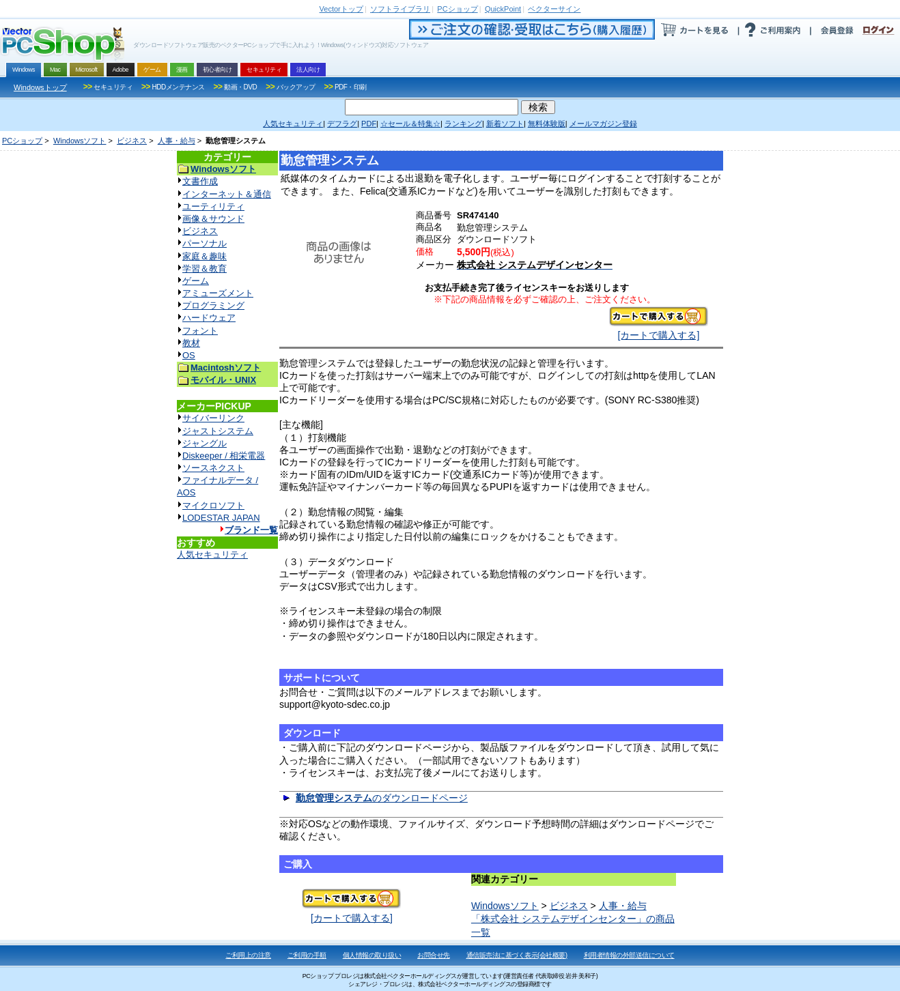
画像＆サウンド (213, 219)
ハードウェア (209, 318)
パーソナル (204, 243)
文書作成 (200, 181)
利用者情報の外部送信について (629, 955)
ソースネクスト (213, 468)
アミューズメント (217, 293)
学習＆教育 (204, 268)
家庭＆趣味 (204, 256)
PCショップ (22, 141)
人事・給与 (176, 141)
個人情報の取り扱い (372, 955)
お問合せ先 (433, 955)
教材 (191, 343)
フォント (200, 331)
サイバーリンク (213, 418)
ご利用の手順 (306, 955)
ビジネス (132, 141)
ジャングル (204, 443)
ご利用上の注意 (248, 955)
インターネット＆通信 (226, 194)
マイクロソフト (213, 505)
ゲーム (195, 281)
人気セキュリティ (212, 554)
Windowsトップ (40, 87)
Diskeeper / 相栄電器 (223, 455)
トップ (341, 9)
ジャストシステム (217, 431)
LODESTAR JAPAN (221, 518)
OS (188, 355)
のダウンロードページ (382, 797)
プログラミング (213, 305)
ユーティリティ (213, 206)
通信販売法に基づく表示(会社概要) (516, 955)
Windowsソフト (80, 141)
